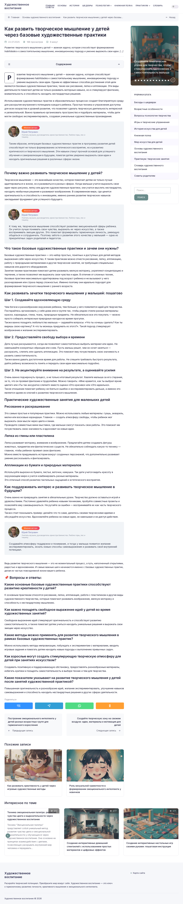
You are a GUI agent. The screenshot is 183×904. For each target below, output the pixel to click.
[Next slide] (173, 80)
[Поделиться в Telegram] (49, 706)
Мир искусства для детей (148, 142)
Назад (172, 17)
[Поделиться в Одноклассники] (110, 706)
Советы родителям (144, 175)
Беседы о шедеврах (145, 102)
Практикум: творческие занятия (151, 158)
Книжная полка (142, 135)
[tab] (135, 80)
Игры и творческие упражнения (151, 122)
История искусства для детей (150, 128)
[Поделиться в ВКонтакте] (18, 706)
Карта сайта (139, 873)
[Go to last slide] (8, 835)
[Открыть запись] (33, 773)
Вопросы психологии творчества (152, 115)
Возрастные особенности (148, 109)
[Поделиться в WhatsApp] (79, 706)
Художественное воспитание (16, 6)
